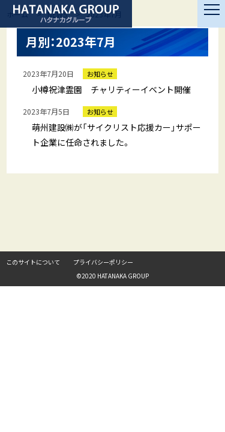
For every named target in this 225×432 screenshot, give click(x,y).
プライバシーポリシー (103, 261)
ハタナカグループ (66, 14)
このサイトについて (33, 261)
